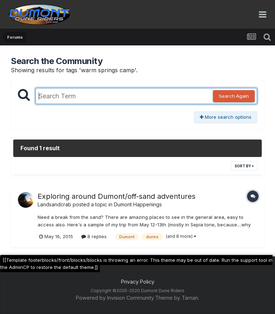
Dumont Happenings (138, 204)
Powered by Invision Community (115, 298)
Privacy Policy (137, 282)
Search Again (234, 96)
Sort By (244, 166)
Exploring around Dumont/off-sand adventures (117, 196)
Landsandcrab (54, 204)
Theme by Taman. (177, 298)
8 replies (94, 236)
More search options (225, 117)
